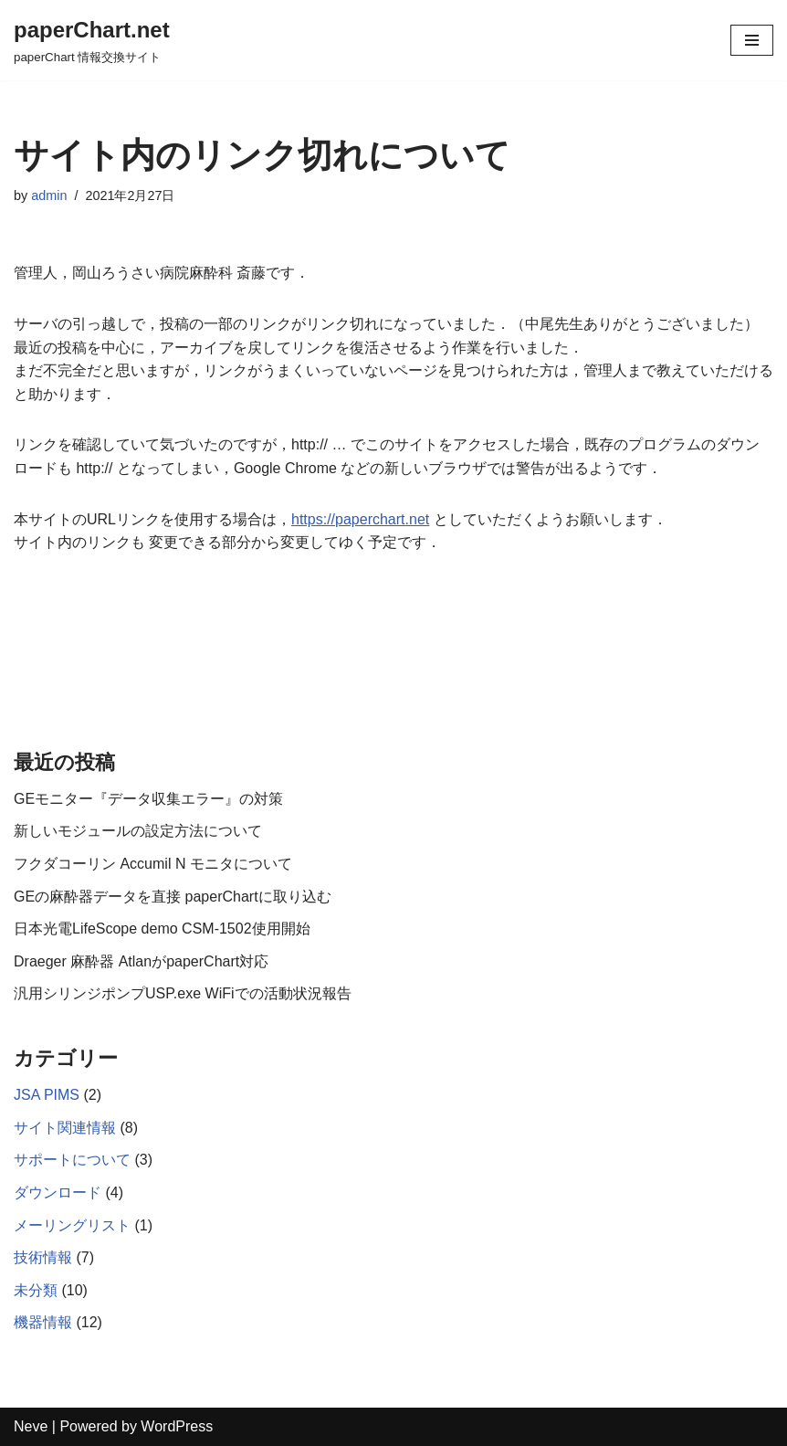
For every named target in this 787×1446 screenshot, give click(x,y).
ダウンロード (57, 1192)
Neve (30, 1426)
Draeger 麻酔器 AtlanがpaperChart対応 (141, 961)
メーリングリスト (72, 1225)
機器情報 (43, 1322)
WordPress (177, 1426)
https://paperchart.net (360, 519)
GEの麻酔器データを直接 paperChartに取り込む (172, 896)
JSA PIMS (46, 1095)
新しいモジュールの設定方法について (138, 831)
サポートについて (72, 1159)
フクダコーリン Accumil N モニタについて (153, 863)
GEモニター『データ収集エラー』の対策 (148, 799)
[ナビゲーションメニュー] (751, 40)
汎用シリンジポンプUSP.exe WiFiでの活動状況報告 (183, 993)
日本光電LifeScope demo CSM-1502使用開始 (162, 928)
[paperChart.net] (92, 40)
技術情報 (43, 1257)
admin (49, 195)
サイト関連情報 (65, 1127)
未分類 (36, 1290)
